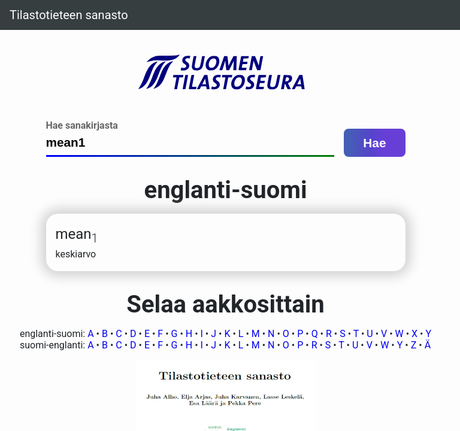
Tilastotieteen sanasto (69, 15)
